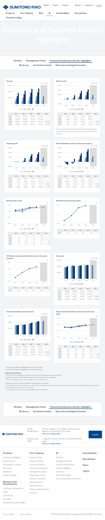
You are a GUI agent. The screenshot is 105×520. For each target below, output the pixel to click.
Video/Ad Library (36, 485)
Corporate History (37, 464)
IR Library (24, 65)
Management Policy (36, 60)
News (46, 5)
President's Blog (14, 17)
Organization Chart (38, 475)
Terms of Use (25, 514)
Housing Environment (12, 464)
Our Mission (8, 495)
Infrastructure (9, 461)
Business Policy (36, 457)
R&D (41, 13)
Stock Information (42, 65)
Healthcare (7, 471)
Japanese (89, 5)
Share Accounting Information (71, 65)
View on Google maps (51, 433)
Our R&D (7, 499)
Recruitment (81, 13)
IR (49, 13)
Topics (56, 5)
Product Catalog (9, 475)
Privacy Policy (8, 514)
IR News (18, 60)
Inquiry (65, 5)
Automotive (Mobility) (12, 457)
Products (10, 13)
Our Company (26, 13)
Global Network (36, 482)
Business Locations (38, 478)
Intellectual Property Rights (14, 502)
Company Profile (36, 461)
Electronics (7, 468)
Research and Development (10, 482)
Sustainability (62, 13)
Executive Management (39, 468)
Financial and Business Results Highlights (70, 60)
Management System (38, 471)
